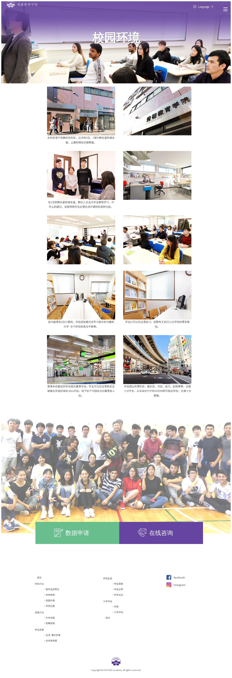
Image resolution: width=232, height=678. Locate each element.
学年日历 (118, 594)
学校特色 (50, 594)
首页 (40, 577)
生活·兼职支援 (53, 635)
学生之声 (118, 589)
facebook (179, 577)
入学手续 (118, 612)
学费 (116, 606)
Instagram (180, 584)
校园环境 (50, 600)
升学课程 (50, 617)
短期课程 (50, 623)
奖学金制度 (51, 640)
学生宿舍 (118, 583)
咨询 (109, 617)
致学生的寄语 (52, 589)
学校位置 (50, 606)
